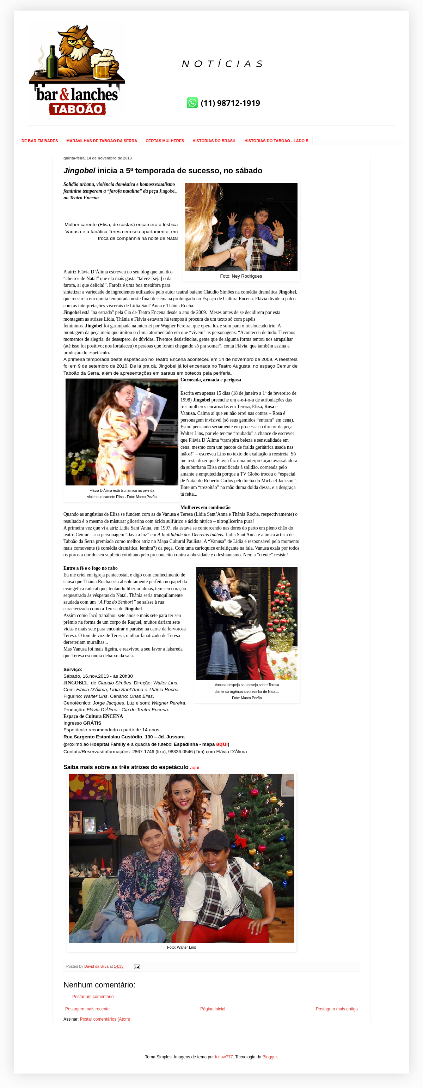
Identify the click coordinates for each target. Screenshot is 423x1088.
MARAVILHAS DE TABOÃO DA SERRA (101, 141)
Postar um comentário (93, 996)
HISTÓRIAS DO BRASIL (214, 141)
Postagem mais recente (87, 1009)
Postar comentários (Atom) (105, 1019)
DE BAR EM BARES (40, 141)
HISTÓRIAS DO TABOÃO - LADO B (276, 141)
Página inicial (212, 1009)
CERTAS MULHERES (165, 141)
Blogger (270, 1056)
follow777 (224, 1056)
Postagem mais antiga (337, 1009)
